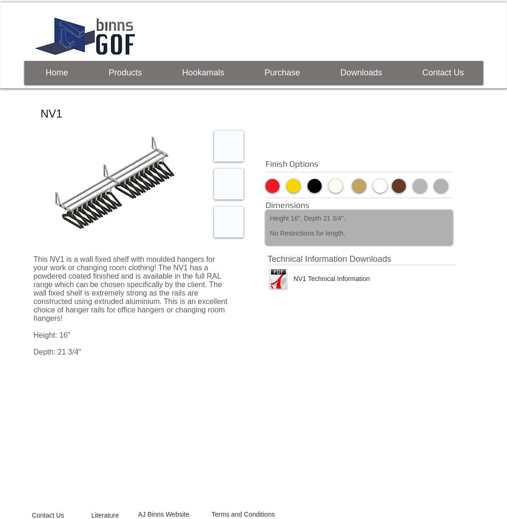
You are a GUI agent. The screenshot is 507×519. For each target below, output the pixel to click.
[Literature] (105, 515)
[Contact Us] (48, 515)
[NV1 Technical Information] (332, 279)
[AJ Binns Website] (163, 515)
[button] (116, 184)
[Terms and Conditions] (243, 515)
